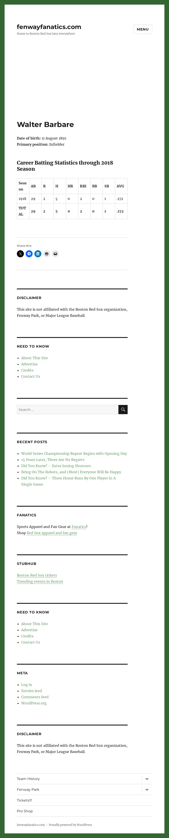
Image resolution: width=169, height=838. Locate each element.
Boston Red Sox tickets (37, 575)
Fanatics (79, 526)
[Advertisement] (85, 87)
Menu (143, 29)
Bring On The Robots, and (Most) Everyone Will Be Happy (71, 472)
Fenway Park (28, 789)
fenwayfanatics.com (49, 27)
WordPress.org (34, 703)
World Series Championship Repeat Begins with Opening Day (74, 453)
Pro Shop (25, 811)
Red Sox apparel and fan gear (52, 533)
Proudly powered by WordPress (70, 825)
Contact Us (30, 376)
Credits (27, 370)
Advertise (29, 364)
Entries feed (31, 691)
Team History (28, 779)
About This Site (34, 358)
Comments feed (35, 697)
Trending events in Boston (40, 581)
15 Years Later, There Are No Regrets (52, 459)
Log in (26, 684)
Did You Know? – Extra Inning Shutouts (56, 466)
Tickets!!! (24, 800)
